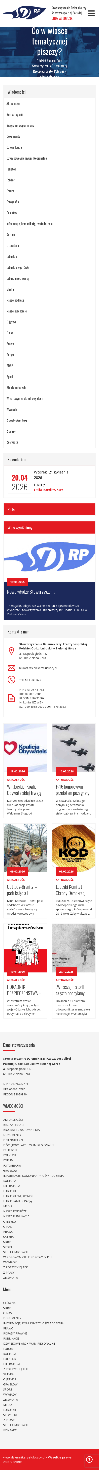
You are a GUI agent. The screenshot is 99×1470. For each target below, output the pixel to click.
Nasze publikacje (16, 311)
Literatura (12, 245)
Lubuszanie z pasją (17, 278)
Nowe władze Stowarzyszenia (31, 591)
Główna (9, 1303)
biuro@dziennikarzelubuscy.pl (38, 668)
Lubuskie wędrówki (17, 267)
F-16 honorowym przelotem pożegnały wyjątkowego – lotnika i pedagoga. (72, 789)
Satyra (10, 354)
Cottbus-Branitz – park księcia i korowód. (22, 889)
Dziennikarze (14, 147)
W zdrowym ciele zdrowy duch (24, 398)
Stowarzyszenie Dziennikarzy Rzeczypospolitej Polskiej (68, 13)
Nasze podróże (15, 300)
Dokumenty (13, 136)
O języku (11, 322)
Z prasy (10, 431)
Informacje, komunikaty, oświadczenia (29, 223)
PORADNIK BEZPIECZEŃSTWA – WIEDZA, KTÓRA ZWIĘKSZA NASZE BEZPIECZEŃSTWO (24, 989)
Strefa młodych (16, 387)
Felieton (11, 169)
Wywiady (11, 409)
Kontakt (10, 1430)
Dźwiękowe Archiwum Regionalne (26, 158)
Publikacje (11, 1338)
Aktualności (13, 103)
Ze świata (12, 442)
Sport (9, 376)
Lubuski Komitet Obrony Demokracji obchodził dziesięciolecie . (71, 889)
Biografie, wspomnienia (20, 125)
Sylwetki (10, 1415)
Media (10, 289)
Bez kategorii (14, 114)
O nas (9, 332)
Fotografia (12, 201)
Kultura (10, 234)
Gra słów (11, 212)
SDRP (9, 365)
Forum (10, 191)
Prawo (10, 343)
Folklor (10, 180)
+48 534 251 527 (30, 680)
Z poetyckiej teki (16, 420)
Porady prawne (15, 1333)
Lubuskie (11, 256)
